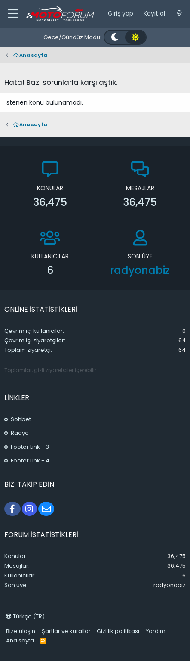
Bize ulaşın (20, 631)
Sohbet (21, 419)
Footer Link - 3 (30, 447)
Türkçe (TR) (25, 616)
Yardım (155, 631)
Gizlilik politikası (118, 631)
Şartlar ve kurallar (66, 631)
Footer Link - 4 (30, 460)
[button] (13, 14)
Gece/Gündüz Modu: (72, 37)
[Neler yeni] (179, 13)
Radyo (20, 433)
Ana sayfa (20, 640)
